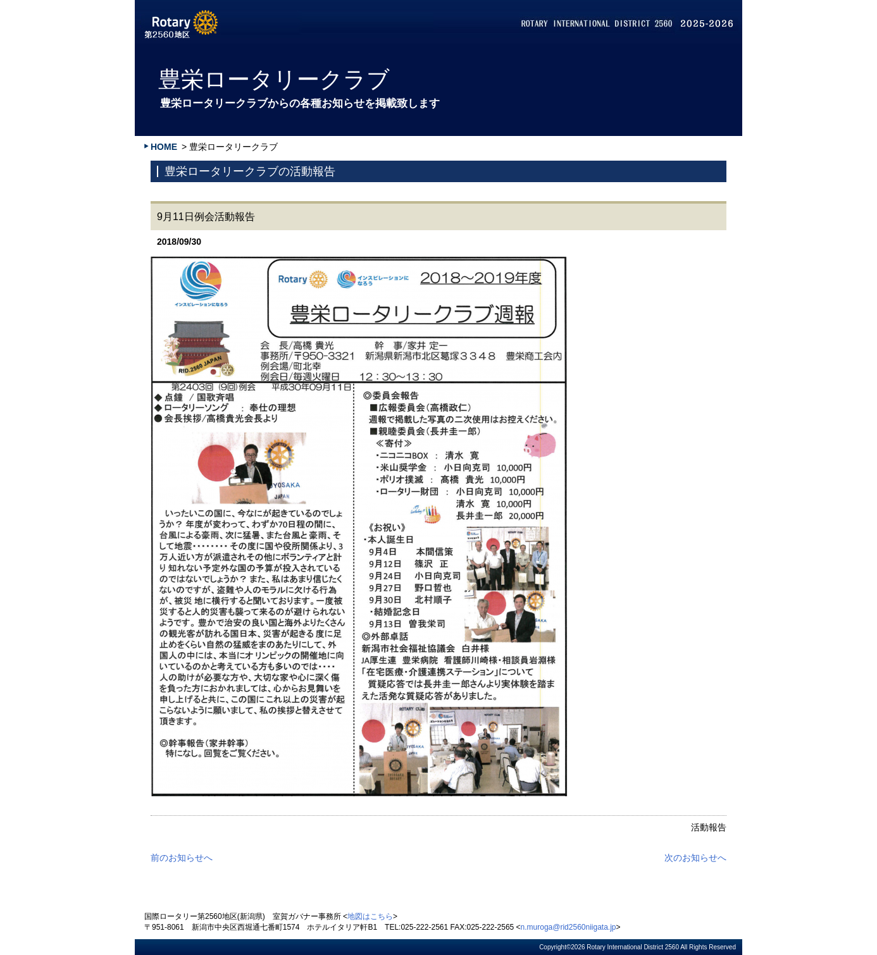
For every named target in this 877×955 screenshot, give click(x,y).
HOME (164, 146)
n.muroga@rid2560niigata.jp (568, 927)
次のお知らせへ (695, 858)
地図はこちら (370, 916)
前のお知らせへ (182, 858)
